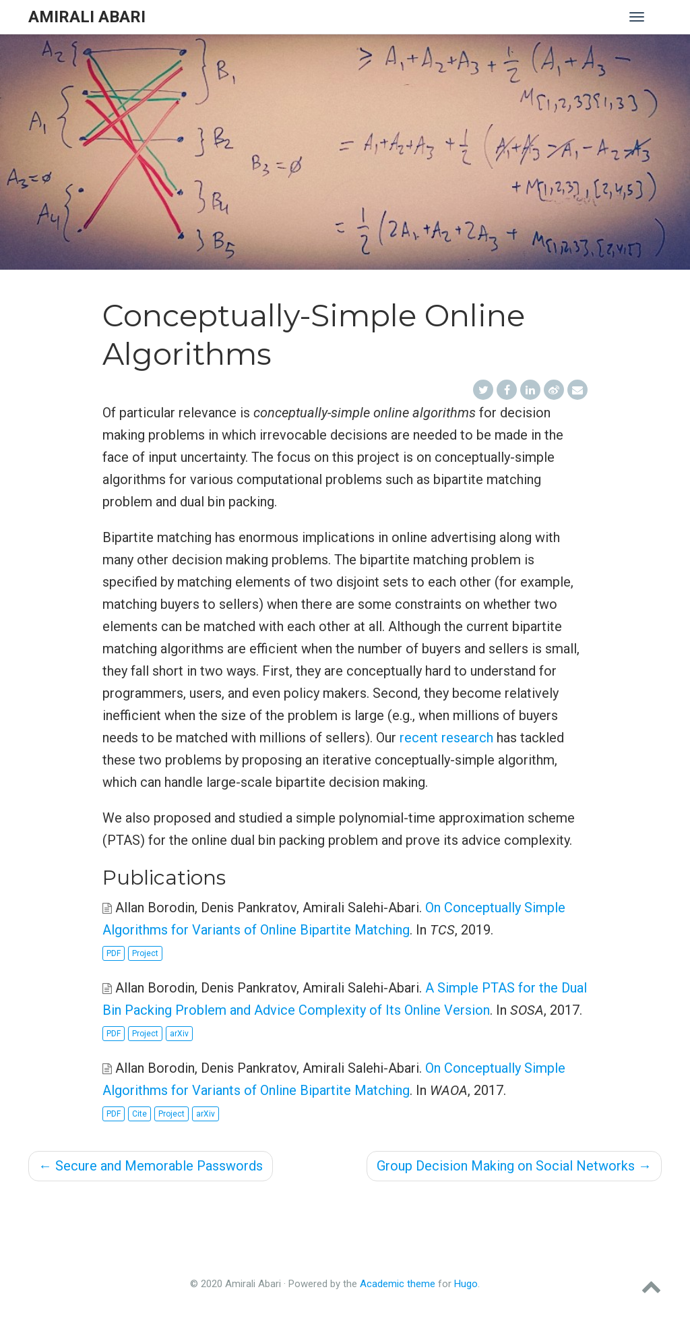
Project (145, 953)
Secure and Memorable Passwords (150, 1166)
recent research (446, 738)
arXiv (179, 1033)
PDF (113, 953)
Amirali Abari (87, 16)
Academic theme (397, 1284)
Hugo (466, 1284)
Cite (139, 1114)
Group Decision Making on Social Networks (514, 1166)
